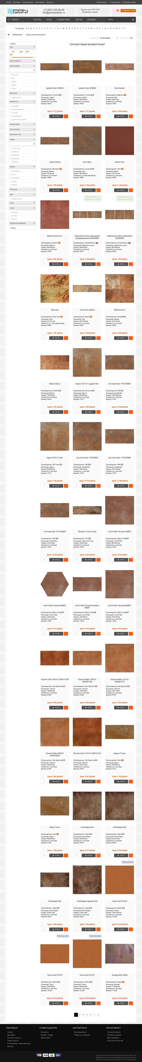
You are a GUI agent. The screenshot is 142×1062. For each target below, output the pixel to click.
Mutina (119, 908)
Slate (51, 319)
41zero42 (15, 75)
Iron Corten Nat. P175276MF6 (119, 458)
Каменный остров (88, 245)
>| (98, 1015)
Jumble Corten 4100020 (87, 88)
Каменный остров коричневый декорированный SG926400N (87, 237)
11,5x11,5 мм (16, 148)
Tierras (116, 911)
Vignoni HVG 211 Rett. (54, 458)
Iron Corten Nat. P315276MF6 (119, 384)
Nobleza (52, 245)
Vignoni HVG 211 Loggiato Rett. (87, 384)
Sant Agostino (57, 686)
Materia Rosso (119, 310)
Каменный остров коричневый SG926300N (119, 237)
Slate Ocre (55, 310)
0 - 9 (27, 28)
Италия (14, 216)
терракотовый (17, 199)
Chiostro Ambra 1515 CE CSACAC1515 (119, 680)
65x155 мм (15, 159)
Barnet (116, 171)
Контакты (49, 2)
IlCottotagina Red (87, 827)
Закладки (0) (115, 2)
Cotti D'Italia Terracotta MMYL (54, 605)
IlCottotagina (86, 837)
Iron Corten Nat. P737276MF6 (55, 531)
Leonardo (88, 169)
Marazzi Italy (121, 538)
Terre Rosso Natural (87, 310)
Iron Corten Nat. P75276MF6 (87, 458)
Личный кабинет (114, 1032)
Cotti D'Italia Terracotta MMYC (119, 605)
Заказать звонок (90, 12)
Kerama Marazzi (90, 243)
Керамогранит (17, 35)
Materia (116, 319)
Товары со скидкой (82, 1035)
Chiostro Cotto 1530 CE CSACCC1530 (55, 679)
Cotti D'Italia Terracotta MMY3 (119, 531)
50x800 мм (15, 152)
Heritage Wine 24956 (119, 975)
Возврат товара (47, 1035)
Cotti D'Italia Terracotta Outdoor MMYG (87, 606)
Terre (83, 319)
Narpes (116, 763)
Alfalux (14, 82)
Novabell (120, 317)
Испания (15, 212)
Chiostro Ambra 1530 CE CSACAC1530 (87, 680)
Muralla (51, 171)
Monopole (56, 169)
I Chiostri (52, 689)
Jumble (51, 97)
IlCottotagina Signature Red (87, 901)
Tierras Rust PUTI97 (54, 975)
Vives (119, 169)
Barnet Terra (119, 162)
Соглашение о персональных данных (19, 1044)
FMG (118, 391)
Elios (86, 538)
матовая (15, 113)
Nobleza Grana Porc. (54, 236)
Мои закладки (113, 1038)
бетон (14, 174)
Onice (83, 171)
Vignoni (84, 393)
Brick (115, 97)
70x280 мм (15, 162)
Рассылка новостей (115, 1040)
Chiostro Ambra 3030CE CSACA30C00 (55, 754)
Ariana (14, 88)
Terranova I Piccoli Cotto (87, 531)
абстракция (16, 171)
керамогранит (17, 97)
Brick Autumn (120, 88)
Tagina (87, 834)
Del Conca (88, 391)
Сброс (13, 44)
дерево (14, 181)
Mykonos (120, 95)
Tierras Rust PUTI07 (119, 901)
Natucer (55, 243)
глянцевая (15, 106)
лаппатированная (18, 109)
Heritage (117, 984)
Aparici (14, 85)
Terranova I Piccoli (88, 541)
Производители (80, 1032)
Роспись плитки (27, 2)
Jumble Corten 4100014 (55, 88)
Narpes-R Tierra (120, 753)
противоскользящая (19, 119)
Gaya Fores (56, 317)
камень (14, 185)
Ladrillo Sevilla (54, 162)
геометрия (15, 178)
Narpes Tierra (55, 827)
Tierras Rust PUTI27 (87, 975)
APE (13, 78)
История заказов (114, 1035)
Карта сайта (45, 1038)
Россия (14, 219)
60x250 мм (15, 155)
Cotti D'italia (118, 541)
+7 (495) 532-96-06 (53, 9)
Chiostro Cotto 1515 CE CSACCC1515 (87, 753)
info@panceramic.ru (54, 12)
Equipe (119, 982)
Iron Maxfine (118, 393)
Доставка (16, 2)
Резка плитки (39, 2)
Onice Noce (87, 162)
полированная (17, 116)
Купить (56, 116)
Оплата (8, 2)
